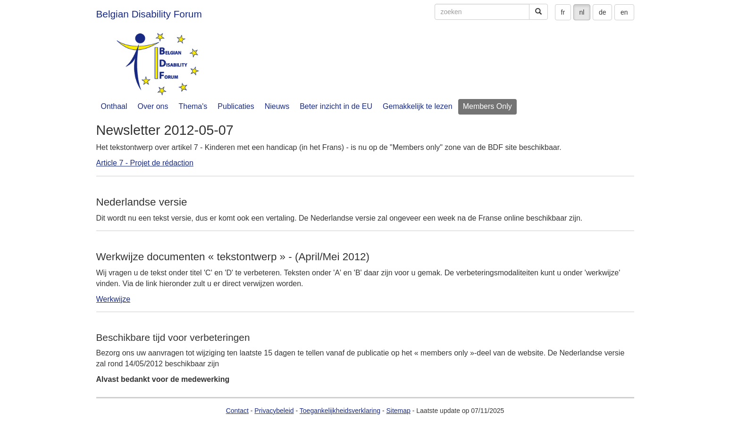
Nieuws (277, 106)
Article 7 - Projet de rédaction (144, 163)
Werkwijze (113, 299)
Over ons (153, 106)
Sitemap (398, 410)
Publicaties (236, 106)
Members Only (487, 106)
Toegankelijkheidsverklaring (340, 410)
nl (582, 12)
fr (563, 12)
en (624, 12)
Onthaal (114, 106)
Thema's (192, 106)
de (602, 12)
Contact (237, 410)
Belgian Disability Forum (149, 13)
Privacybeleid (274, 410)
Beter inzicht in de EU (336, 106)
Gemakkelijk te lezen (418, 106)
